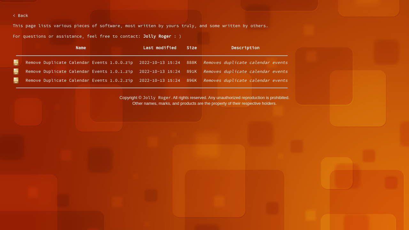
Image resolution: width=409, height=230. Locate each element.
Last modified (159, 48)
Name (81, 48)
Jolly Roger (157, 37)
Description (245, 48)
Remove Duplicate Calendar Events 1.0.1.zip (79, 72)
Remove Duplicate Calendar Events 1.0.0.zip (79, 63)
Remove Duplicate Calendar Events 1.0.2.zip (79, 81)
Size (192, 48)
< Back (20, 16)
